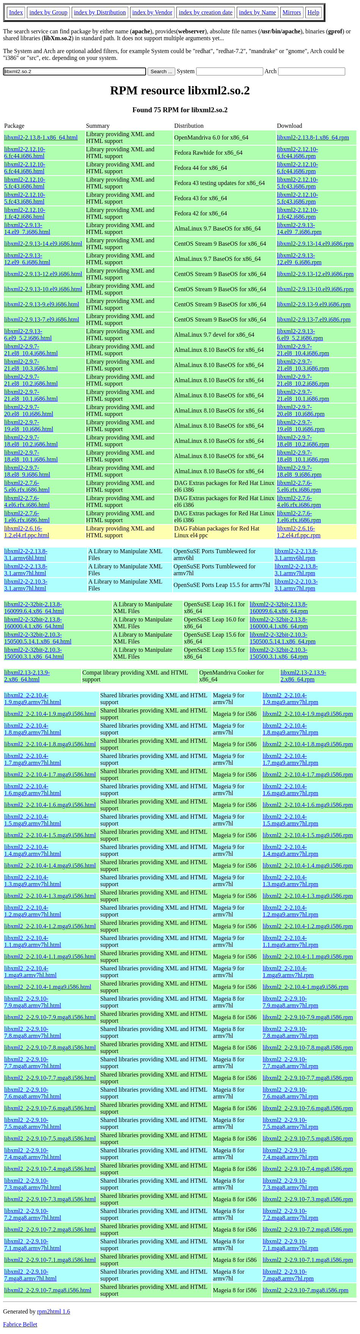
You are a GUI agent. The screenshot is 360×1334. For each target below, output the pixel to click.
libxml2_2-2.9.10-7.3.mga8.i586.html (50, 1199)
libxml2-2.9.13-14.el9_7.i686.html (27, 228)
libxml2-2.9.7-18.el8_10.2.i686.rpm (303, 440)
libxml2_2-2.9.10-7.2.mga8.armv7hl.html (32, 1214)
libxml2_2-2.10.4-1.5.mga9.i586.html (50, 835)
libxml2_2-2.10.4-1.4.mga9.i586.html (50, 865)
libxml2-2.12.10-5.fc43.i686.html (24, 183)
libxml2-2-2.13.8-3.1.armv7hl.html (25, 569)
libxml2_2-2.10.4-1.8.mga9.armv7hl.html (32, 729)
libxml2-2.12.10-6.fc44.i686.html (24, 152)
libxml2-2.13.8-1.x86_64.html (41, 137)
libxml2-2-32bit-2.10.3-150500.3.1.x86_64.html (34, 653)
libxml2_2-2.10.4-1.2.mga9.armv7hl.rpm (290, 911)
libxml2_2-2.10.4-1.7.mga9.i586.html (50, 774)
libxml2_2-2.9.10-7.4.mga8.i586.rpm (308, 1169)
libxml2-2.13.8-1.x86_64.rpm (313, 137)
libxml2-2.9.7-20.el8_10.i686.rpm (301, 410)
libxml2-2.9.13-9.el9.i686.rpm (314, 304)
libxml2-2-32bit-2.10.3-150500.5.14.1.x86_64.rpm (283, 638)
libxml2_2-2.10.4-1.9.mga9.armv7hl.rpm (290, 698)
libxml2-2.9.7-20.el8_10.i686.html (28, 410)
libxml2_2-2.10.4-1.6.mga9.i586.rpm (308, 805)
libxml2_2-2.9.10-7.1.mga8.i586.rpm (308, 1260)
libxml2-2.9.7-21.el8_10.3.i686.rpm (303, 365)
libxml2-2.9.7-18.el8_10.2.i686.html (31, 440)
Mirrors (292, 12)
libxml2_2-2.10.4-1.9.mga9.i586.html (50, 714)
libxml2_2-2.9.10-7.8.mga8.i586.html (50, 1047)
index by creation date (206, 12)
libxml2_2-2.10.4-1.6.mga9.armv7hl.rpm (290, 789)
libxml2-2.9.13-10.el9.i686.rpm (315, 289)
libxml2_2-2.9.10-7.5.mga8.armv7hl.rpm (290, 1123)
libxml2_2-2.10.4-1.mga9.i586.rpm (305, 987)
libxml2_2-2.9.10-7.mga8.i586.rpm (305, 1290)
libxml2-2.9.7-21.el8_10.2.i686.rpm (303, 380)
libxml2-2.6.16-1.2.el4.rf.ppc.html (26, 531)
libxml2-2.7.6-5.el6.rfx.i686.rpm (299, 486)
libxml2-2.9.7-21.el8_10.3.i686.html (31, 365)
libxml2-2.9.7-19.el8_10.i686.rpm (301, 425)
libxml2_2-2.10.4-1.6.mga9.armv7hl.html (32, 789)
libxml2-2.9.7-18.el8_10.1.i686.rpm (303, 456)
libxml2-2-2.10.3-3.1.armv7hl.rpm (296, 585)
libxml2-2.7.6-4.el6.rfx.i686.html (27, 501)
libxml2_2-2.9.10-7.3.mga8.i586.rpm (308, 1199)
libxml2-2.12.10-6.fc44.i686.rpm (297, 152)
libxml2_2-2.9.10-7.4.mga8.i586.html (50, 1169)
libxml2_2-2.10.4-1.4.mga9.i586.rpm (308, 865)
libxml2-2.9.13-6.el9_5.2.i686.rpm (300, 334)
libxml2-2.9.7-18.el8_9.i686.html (27, 471)
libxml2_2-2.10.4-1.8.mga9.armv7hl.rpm (290, 729)
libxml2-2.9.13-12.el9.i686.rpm (315, 274)
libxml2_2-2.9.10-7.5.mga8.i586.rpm (308, 1138)
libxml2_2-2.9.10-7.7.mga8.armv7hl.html (32, 1062)
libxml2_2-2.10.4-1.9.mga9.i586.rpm (308, 714)
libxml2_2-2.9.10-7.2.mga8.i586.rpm (308, 1229)
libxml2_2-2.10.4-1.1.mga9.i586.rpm (308, 956)
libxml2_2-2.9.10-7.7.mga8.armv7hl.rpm (290, 1062)
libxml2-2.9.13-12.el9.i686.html (43, 274)
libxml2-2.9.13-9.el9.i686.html (41, 304)
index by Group (48, 12)
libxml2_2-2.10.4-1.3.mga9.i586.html (50, 896)
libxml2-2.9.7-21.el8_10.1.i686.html (31, 395)
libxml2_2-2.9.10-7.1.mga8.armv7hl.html (32, 1244)
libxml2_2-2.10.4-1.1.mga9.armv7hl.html (32, 941)
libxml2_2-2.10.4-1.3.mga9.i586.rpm (308, 896)
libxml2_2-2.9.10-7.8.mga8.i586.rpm (308, 1047)
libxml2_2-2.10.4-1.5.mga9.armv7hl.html (32, 820)
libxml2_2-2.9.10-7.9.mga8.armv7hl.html (32, 1002)
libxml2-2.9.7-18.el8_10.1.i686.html (31, 456)
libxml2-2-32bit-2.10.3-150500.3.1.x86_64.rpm (279, 653)
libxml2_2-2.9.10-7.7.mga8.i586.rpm (308, 1078)
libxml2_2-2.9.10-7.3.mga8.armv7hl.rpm (290, 1184)
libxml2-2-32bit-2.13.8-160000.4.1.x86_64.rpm (279, 622)
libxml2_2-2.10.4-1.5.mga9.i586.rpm (308, 835)
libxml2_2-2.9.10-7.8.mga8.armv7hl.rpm (290, 1032)
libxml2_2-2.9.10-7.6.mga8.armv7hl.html (32, 1093)
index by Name (257, 12)
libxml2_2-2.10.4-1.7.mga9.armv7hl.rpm (290, 759)
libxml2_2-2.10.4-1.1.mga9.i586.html (50, 956)
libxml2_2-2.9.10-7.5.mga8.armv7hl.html (32, 1123)
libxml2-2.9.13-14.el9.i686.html (43, 243)
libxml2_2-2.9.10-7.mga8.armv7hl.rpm (288, 1275)
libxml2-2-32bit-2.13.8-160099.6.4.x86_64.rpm (279, 607)
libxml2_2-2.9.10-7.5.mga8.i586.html (50, 1138)
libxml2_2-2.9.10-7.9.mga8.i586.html (50, 1017)
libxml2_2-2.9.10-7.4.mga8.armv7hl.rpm (290, 1153)
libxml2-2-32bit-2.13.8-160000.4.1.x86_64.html (34, 622)
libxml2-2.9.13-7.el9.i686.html (41, 319)
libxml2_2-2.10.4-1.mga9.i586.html (47, 987)
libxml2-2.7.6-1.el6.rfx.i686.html (27, 516)
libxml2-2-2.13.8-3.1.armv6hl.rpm (296, 554)
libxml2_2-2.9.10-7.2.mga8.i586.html (50, 1229)
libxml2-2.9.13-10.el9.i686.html (43, 289)
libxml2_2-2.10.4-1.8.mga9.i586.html (50, 744)
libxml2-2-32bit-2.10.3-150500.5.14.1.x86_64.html (37, 638)
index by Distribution (100, 12)
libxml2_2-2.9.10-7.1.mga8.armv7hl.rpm (290, 1244)
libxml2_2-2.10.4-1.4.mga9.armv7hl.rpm (290, 850)
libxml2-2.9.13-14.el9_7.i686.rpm (299, 228)
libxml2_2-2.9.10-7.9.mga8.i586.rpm (308, 1017)
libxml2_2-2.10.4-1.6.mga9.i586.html (50, 805)
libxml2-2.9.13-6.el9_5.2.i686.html (28, 334)
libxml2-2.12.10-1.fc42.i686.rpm (297, 213)
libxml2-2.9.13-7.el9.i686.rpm (314, 319)
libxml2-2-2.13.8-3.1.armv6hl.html (25, 554)
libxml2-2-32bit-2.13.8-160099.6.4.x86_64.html (34, 607)
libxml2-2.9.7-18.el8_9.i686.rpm (299, 471)
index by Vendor (152, 12)
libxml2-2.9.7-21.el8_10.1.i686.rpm (303, 395)
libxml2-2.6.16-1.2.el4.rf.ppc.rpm (299, 531)
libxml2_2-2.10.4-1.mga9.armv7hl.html (30, 971)
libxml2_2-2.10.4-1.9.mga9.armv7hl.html (32, 698)
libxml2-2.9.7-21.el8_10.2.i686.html (31, 380)
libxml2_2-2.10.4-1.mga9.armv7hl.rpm (288, 971)
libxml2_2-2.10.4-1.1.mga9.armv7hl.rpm (290, 941)
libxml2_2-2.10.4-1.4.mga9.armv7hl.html (32, 850)
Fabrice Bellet (20, 1324)
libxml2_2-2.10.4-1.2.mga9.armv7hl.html (32, 911)
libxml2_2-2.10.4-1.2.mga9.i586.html (50, 926)
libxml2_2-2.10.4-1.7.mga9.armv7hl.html (32, 759)
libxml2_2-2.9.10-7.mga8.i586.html (47, 1290)
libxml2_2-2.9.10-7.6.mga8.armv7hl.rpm (290, 1093)
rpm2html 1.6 (53, 1311)
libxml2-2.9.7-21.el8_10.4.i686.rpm (303, 349)
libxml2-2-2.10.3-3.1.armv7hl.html (25, 585)
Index (16, 12)
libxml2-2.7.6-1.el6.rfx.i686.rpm (299, 516)
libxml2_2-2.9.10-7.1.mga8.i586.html (50, 1260)
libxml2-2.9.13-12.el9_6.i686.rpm (299, 258)
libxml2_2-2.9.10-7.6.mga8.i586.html (50, 1108)
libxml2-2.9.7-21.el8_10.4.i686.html (31, 349)
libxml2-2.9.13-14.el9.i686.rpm (315, 243)
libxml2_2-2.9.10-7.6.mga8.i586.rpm (308, 1108)
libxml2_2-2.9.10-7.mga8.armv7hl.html (30, 1275)
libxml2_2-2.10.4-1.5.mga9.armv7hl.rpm (290, 820)
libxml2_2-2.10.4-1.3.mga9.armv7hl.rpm (290, 880)
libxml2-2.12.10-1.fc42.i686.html (24, 213)
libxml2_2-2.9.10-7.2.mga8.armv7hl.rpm (290, 1214)
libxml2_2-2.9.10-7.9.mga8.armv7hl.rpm (290, 1002)
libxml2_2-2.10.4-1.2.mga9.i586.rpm (308, 926)
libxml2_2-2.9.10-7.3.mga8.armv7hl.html (32, 1184)
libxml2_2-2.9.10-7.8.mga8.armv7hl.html (32, 1032)
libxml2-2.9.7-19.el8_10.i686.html (28, 425)
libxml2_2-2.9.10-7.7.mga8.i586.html (50, 1078)
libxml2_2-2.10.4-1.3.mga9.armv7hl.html (32, 880)
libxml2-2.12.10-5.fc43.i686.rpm (297, 183)
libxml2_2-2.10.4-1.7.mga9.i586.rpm (308, 774)
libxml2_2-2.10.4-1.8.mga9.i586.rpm (308, 744)
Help (313, 12)
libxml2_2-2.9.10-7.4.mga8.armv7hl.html (32, 1153)
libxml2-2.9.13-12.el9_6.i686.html (27, 258)
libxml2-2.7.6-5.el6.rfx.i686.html (27, 486)
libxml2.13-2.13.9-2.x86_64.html (27, 676)
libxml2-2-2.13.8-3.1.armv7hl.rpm (296, 569)
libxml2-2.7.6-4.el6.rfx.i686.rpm (299, 501)
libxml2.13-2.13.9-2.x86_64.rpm (303, 676)
